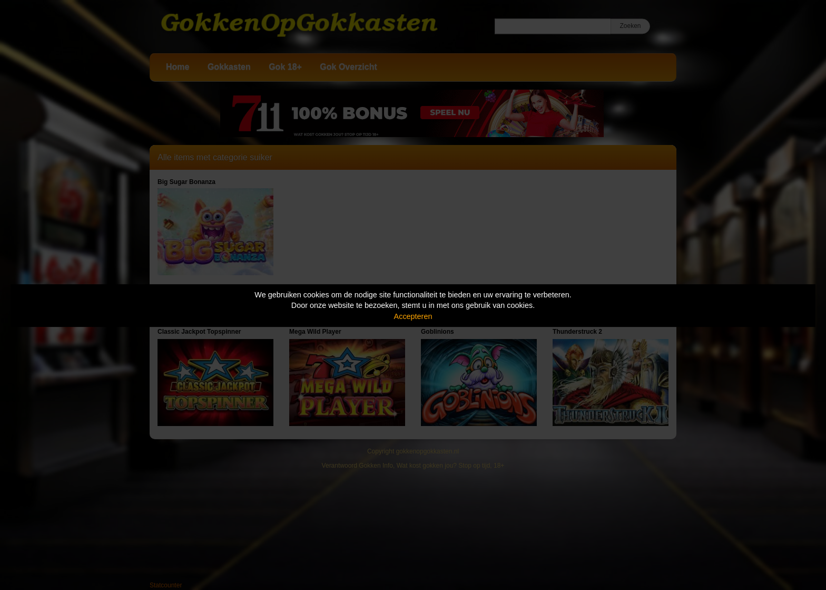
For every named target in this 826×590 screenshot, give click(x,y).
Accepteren (413, 316)
